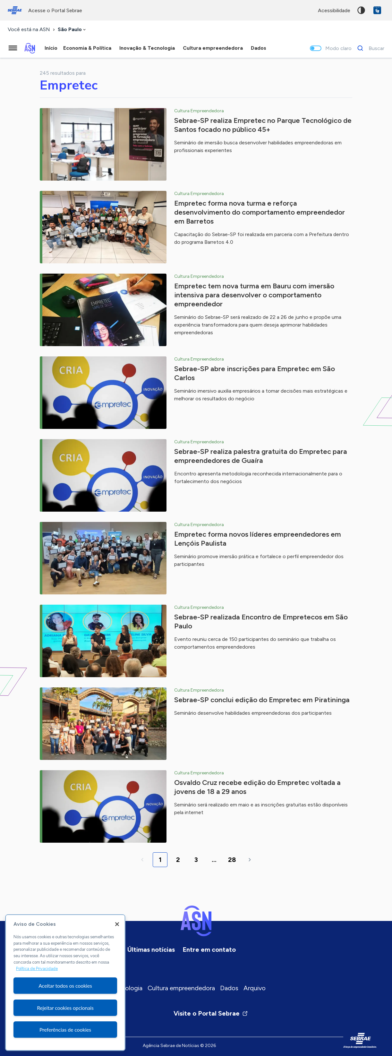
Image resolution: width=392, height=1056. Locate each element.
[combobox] (72, 30)
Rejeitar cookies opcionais (65, 1008)
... (214, 860)
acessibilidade (334, 10)
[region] (65, 982)
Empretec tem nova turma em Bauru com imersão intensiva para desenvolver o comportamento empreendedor (254, 295)
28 (232, 860)
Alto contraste (361, 10)
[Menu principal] (13, 48)
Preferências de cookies (65, 1029)
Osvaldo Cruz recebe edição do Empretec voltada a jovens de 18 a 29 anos (257, 787)
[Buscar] (369, 48)
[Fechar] (117, 924)
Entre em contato (209, 949)
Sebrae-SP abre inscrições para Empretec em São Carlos (254, 373)
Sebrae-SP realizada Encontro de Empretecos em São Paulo (261, 621)
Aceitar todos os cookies (65, 986)
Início (51, 48)
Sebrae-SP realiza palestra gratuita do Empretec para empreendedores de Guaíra (260, 456)
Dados (229, 988)
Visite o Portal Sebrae (211, 1013)
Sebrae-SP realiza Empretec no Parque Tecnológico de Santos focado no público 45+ (263, 125)
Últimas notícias (151, 949)
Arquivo (254, 988)
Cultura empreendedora (181, 988)
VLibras (377, 10)
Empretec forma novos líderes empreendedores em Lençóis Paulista (257, 539)
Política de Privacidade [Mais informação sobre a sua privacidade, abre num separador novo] (37, 968)
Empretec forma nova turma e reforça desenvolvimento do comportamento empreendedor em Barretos (259, 212)
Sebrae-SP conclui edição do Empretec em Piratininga (262, 699)
